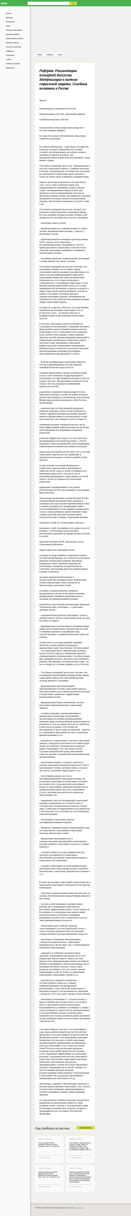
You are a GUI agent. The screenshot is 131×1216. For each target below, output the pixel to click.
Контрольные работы (14, 30)
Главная (39, 55)
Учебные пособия (13, 64)
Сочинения (10, 55)
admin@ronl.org (79, 1208)
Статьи (8, 59)
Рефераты (10, 51)
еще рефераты (85, 1128)
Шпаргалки (10, 68)
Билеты (9, 13)
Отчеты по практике (13, 47)
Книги (8, 26)
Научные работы (12, 43)
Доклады (9, 17)
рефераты (50, 55)
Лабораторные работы (14, 38)
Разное (60, 55)
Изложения (10, 22)
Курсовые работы (13, 34)
